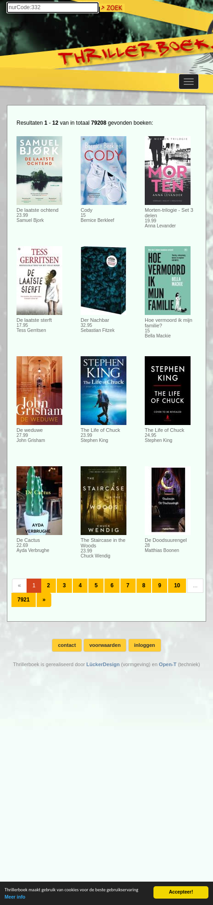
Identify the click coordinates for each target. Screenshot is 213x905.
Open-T (168, 664)
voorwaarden (104, 645)
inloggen (144, 645)
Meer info (15, 897)
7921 (23, 599)
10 (177, 585)
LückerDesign (103, 664)
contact (67, 645)
